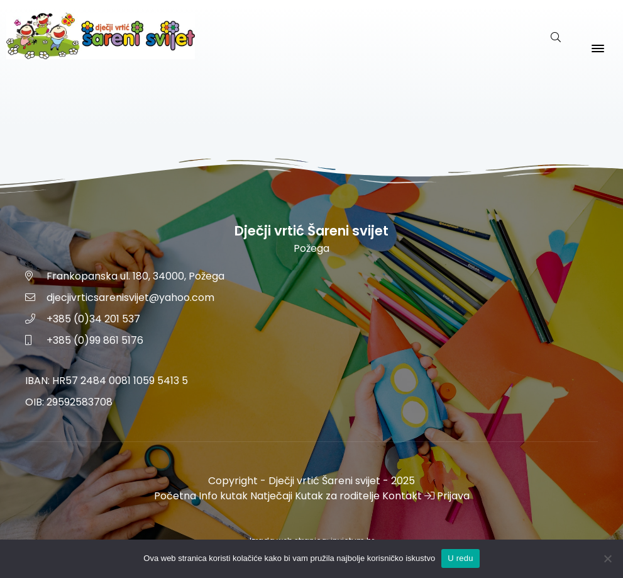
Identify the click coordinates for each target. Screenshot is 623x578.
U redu (460, 558)
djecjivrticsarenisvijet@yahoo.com (130, 297)
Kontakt (402, 496)
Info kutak (223, 496)
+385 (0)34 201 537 (93, 319)
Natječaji (271, 496)
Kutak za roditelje (337, 496)
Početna (175, 496)
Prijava (447, 496)
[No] (607, 558)
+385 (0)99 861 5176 (95, 340)
